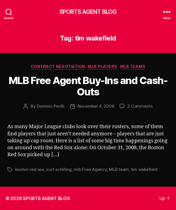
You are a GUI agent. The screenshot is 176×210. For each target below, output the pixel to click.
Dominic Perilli (50, 106)
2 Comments (139, 106)
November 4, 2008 (96, 106)
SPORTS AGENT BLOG (88, 12)
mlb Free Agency (90, 169)
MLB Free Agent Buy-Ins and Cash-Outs (88, 86)
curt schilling (58, 169)
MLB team (119, 169)
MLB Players (102, 66)
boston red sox (29, 169)
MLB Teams (132, 66)
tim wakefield (144, 169)
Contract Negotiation (58, 66)
